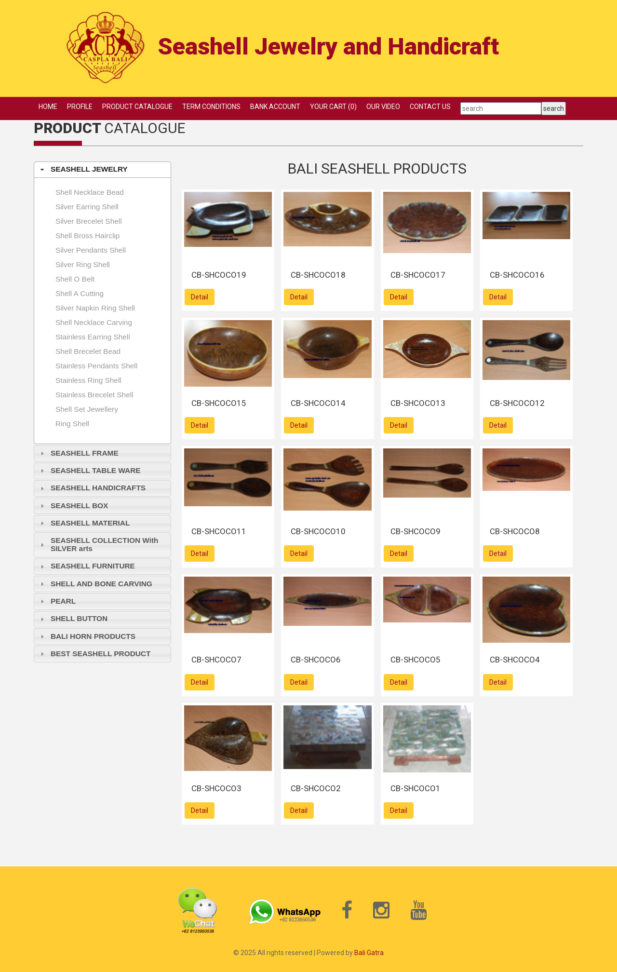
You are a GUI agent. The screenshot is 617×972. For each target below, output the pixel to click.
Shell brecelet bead (88, 351)
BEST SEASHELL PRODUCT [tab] (94, 653)
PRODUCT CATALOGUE (137, 106)
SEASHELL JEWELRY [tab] (83, 169)
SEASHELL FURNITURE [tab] (86, 566)
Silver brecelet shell (88, 221)
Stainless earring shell (92, 337)
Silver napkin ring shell (95, 308)
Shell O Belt (74, 279)
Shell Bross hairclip (87, 235)
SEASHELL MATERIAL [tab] (84, 523)
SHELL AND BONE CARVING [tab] (95, 584)
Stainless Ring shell (88, 380)
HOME (48, 106)
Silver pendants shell (90, 250)
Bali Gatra (369, 953)
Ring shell (72, 423)
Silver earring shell (87, 206)
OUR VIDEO (383, 106)
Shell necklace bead (89, 192)
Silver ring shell (82, 264)
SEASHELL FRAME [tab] (78, 453)
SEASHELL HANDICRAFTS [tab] (92, 488)
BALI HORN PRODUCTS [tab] (86, 636)
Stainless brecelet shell (94, 395)
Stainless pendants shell (96, 366)
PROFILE (80, 106)
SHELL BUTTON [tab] (72, 618)
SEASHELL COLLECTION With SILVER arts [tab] (98, 544)
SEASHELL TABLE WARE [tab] (89, 470)
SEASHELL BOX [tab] (73, 505)
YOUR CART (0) (333, 106)
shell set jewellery (86, 409)
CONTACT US (430, 106)
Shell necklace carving (93, 322)
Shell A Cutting (79, 293)
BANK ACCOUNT (275, 106)
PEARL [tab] (57, 601)
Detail (199, 297)
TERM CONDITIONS (211, 106)
